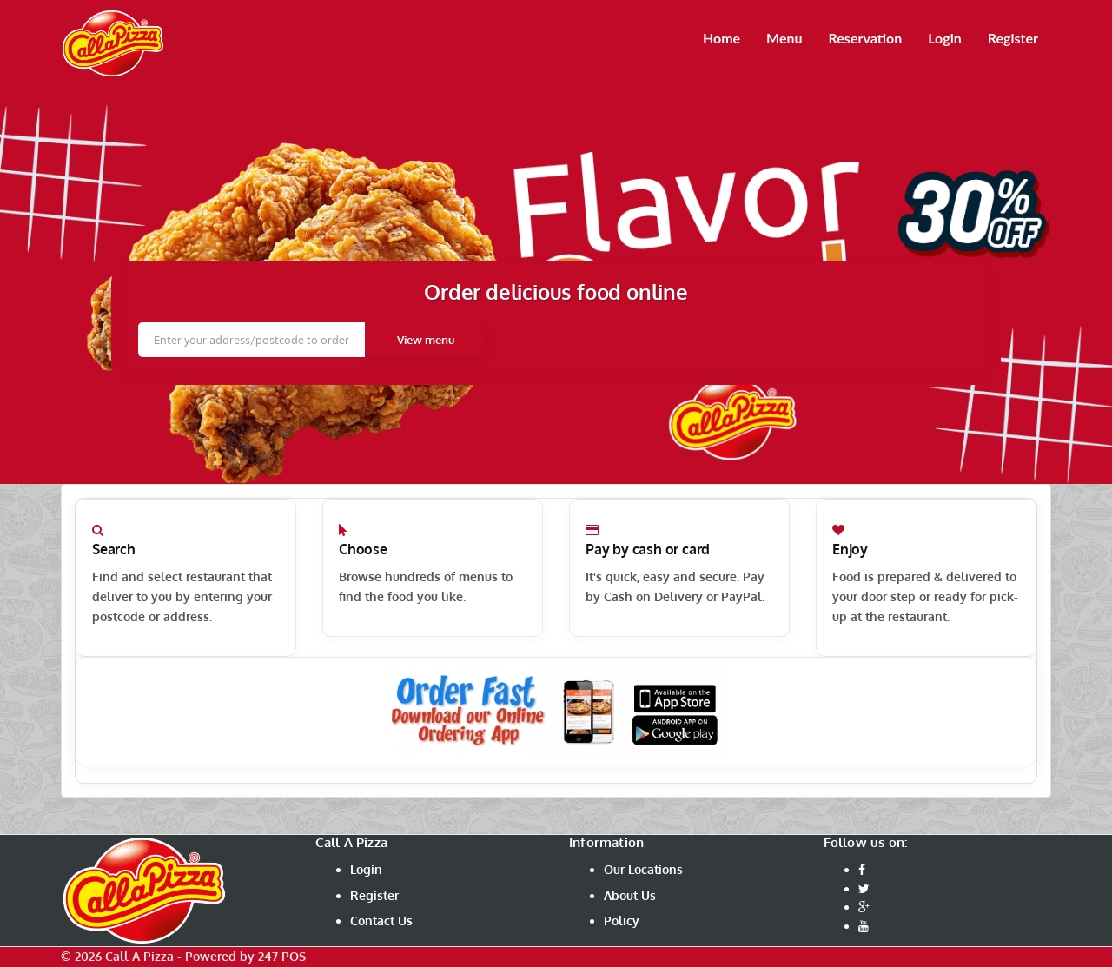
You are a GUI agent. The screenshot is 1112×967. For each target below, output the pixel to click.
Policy (621, 920)
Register (1013, 38)
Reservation (866, 38)
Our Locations (643, 869)
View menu (425, 340)
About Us (630, 895)
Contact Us (381, 920)
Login (945, 38)
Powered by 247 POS (245, 956)
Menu (784, 38)
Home (721, 38)
